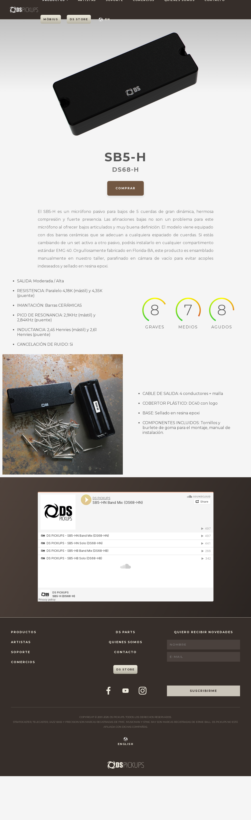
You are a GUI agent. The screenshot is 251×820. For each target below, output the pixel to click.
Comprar (125, 188)
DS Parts (125, 632)
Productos (23, 632)
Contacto (125, 652)
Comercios (23, 662)
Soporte (20, 652)
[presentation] (204, 673)
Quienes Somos (125, 642)
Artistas (21, 642)
